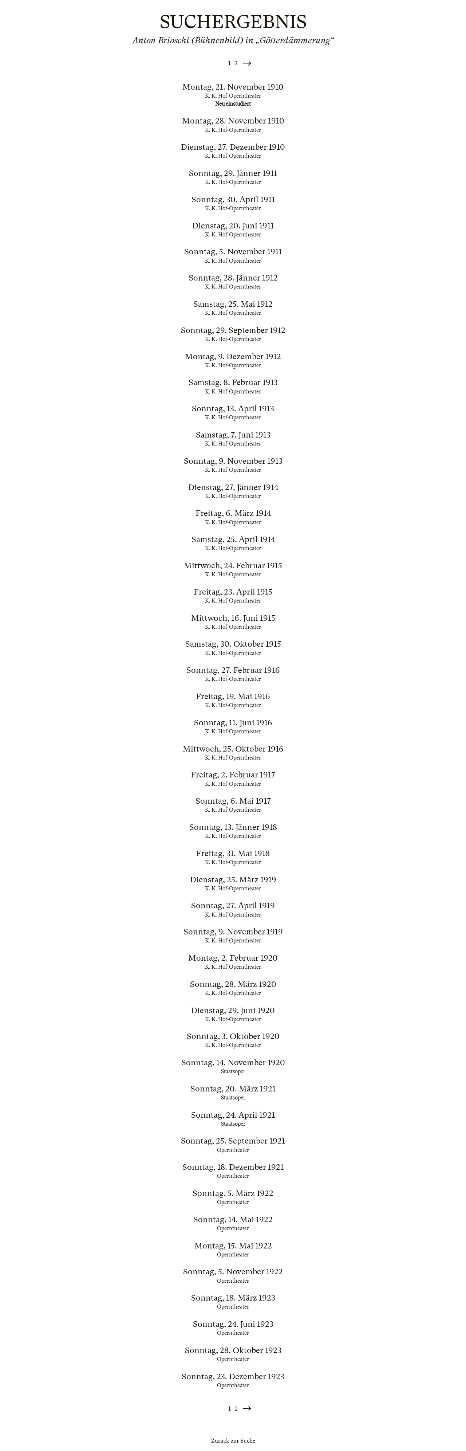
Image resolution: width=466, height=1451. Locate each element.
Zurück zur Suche (233, 1441)
